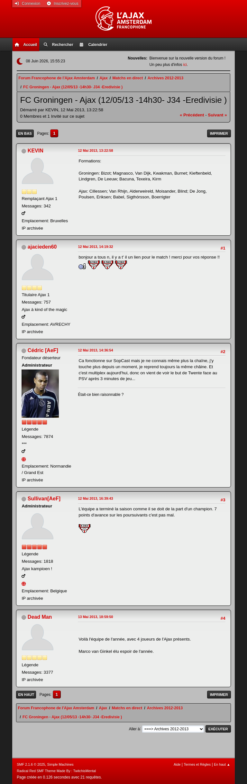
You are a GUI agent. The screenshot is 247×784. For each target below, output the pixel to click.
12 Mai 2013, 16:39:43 (95, 498)
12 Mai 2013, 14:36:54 (95, 350)
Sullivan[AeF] (44, 498)
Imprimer (219, 133)
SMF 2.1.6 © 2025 (31, 764)
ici (185, 64)
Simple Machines (60, 764)
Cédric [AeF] (43, 350)
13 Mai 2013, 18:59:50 (95, 617)
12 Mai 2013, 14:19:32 (95, 247)
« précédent (192, 115)
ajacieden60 (42, 247)
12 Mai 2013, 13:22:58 (95, 150)
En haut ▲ (222, 764)
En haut (26, 695)
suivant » (217, 115)
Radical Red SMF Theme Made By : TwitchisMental (56, 771)
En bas (25, 133)
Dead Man (40, 617)
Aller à (134, 728)
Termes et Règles (197, 764)
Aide (177, 764)
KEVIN (35, 150)
